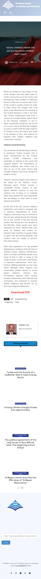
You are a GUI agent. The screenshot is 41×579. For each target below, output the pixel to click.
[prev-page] (18, 487)
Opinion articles (20, 42)
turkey (17, 302)
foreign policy (9, 302)
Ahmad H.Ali (13, 62)
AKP (12, 299)
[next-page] (22, 487)
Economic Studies (20, 368)
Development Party (21, 299)
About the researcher (25, 329)
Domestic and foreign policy (20, 435)
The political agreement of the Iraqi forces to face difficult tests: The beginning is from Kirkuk (20, 444)
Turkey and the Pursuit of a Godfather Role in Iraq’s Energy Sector (20, 375)
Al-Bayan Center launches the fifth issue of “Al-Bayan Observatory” (20, 480)
